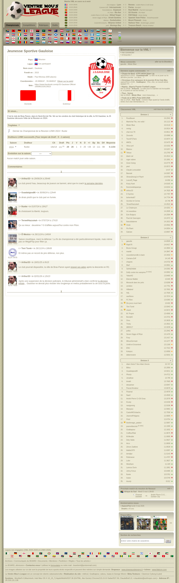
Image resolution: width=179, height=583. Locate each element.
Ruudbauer (130, 118)
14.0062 (167, 272)
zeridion (129, 286)
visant (128, 310)
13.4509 (167, 395)
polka (128, 331)
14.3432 (167, 255)
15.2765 (167, 153)
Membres (53, 561)
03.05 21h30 (73, 12)
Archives (8, 561)
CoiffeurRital (131, 433)
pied (128, 166)
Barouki (129, 173)
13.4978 (167, 392)
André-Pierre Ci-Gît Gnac (136, 399)
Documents (43, 561)
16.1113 (167, 122)
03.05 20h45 (73, 5)
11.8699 (167, 443)
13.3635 (167, 320)
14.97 (168, 170)
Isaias (128, 478)
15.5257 (167, 149)
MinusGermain (132, 341)
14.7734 (167, 197)
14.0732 (167, 262)
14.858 (167, 180)
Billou (128, 368)
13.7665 (167, 381)
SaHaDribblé (131, 269)
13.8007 (167, 232)
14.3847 (167, 251)
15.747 (167, 364)
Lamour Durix (131, 467)
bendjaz (129, 454)
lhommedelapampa (133, 187)
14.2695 (167, 211)
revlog (128, 129)
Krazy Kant (130, 184)
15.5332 (167, 146)
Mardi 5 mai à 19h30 (146, 492)
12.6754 (167, 419)
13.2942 (167, 331)
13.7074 (167, 296)
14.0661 (167, 265)
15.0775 (167, 163)
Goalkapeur (130, 430)
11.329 (167, 464)
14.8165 (167, 184)
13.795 (167, 378)
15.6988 (167, 135)
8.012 (168, 481)
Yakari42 (129, 276)
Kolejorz (129, 351)
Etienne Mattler (132, 279)
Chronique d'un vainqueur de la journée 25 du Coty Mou (144, 80)
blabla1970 (130, 450)
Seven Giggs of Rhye (134, 334)
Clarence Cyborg (149, 574)
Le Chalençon (131, 208)
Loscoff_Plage (131, 180)
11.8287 (167, 450)
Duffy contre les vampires (138, 272)
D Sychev (130, 194)
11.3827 (167, 461)
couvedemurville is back (135, 255)
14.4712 (167, 374)
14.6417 (167, 245)
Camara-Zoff (131, 258)
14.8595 (167, 241)
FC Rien (129, 300)
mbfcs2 (85, 574)
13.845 (167, 279)
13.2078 (167, 399)
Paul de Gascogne (133, 218)
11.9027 (167, 440)
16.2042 (167, 118)
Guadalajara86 (132, 371)
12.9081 (167, 409)
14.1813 (167, 222)
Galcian (129, 232)
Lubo (128, 461)
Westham (130, 464)
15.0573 (167, 166)
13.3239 (167, 327)
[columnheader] (13, 143)
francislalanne (131, 222)
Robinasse (130, 457)
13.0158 (167, 402)
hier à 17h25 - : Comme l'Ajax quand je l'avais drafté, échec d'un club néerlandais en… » (145, 101)
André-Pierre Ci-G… (158, 495)
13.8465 (167, 276)
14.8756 (167, 177)
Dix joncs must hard (133, 303)
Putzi (128, 419)
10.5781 (167, 474)
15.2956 (167, 368)
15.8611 (167, 132)
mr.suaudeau (131, 211)
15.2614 (167, 156)
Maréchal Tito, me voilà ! (135, 122)
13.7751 (167, 286)
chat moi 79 (130, 132)
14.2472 (167, 218)
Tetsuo (128, 153)
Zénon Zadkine (132, 447)
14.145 (167, 258)
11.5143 (167, 454)
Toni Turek (130, 307)
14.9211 (167, 371)
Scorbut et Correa (133, 201)
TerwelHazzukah (132, 204)
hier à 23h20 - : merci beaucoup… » (139, 95)
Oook (128, 225)
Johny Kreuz (131, 471)
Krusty (128, 402)
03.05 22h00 (73, 15)
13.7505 (167, 293)
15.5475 (167, 142)
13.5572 (167, 310)
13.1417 (167, 338)
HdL (127, 293)
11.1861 (167, 467)
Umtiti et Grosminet (133, 344)
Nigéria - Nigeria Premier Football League (138, 87)
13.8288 (167, 282)
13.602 (167, 303)
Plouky (128, 374)
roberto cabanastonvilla (52, 574)
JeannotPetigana (132, 416)
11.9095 (167, 436)
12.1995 (167, 426)
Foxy (128, 338)
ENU (128, 348)
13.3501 (167, 324)
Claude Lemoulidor (133, 170)
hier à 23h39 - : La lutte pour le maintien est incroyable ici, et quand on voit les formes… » (145, 89)
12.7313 (167, 348)
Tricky (128, 324)
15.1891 (167, 160)
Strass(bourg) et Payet (135, 177)
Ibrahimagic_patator (133, 423)
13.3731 (167, 317)
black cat (129, 156)
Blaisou (129, 149)
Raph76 (129, 245)
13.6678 (167, 388)
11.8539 (167, 447)
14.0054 (167, 228)
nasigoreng (130, 405)
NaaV (128, 395)
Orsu (128, 320)
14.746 (167, 201)
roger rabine (131, 160)
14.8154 (167, 187)
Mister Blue (132, 64)
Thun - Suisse (127, 93)
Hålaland (129, 289)
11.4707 (167, 457)
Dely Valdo (130, 440)
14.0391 (167, 269)
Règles (72, 561)
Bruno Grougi (131, 248)
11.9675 (167, 433)
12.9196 (167, 405)
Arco (128, 443)
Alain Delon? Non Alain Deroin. (138, 364)
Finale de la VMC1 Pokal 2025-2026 (136, 98)
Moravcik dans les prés (135, 282)
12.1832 (167, 430)
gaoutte (123, 64)
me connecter (128, 52)
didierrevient (131, 355)
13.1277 (167, 341)
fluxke (128, 474)
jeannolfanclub (134, 426)
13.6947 (167, 385)
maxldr (128, 251)
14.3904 (167, 248)
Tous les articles (83, 561)
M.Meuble (130, 436)
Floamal (129, 392)
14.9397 (167, 173)
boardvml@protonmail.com (84, 565)
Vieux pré (130, 146)
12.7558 (167, 412)
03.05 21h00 (73, 10)
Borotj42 (129, 317)
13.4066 (167, 313)
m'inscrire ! (127, 55)
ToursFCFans (131, 139)
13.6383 (167, 300)
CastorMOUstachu (133, 412)
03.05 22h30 (73, 17)
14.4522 (167, 204)
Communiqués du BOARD (25, 561)
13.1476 (167, 334)
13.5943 (167, 307)
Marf (128, 265)
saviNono (130, 296)
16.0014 (167, 129)
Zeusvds (129, 135)
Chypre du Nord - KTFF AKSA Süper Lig (138, 74)
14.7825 (167, 191)
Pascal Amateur (132, 388)
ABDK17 (129, 327)
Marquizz (129, 409)
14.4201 (167, 208)
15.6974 (167, 139)
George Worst (120, 574)
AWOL (128, 142)
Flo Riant (129, 228)
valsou (103, 574)
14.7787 (167, 194)
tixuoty (128, 481)
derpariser (130, 385)
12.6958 (167, 351)
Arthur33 (129, 191)
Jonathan (129, 378)
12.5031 (167, 355)
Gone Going (131, 163)
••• (148, 71)
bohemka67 (130, 197)
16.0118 (167, 125)
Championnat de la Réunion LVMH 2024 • (42, 131)
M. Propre (130, 313)
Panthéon (63, 561)
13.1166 (167, 344)
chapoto (129, 262)
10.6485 (167, 471)
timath (128, 381)
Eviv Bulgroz (131, 215)
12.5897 (167, 423)
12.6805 (167, 416)
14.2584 (167, 215)
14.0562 (167, 225)
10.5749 (167, 478)
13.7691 (167, 289)
